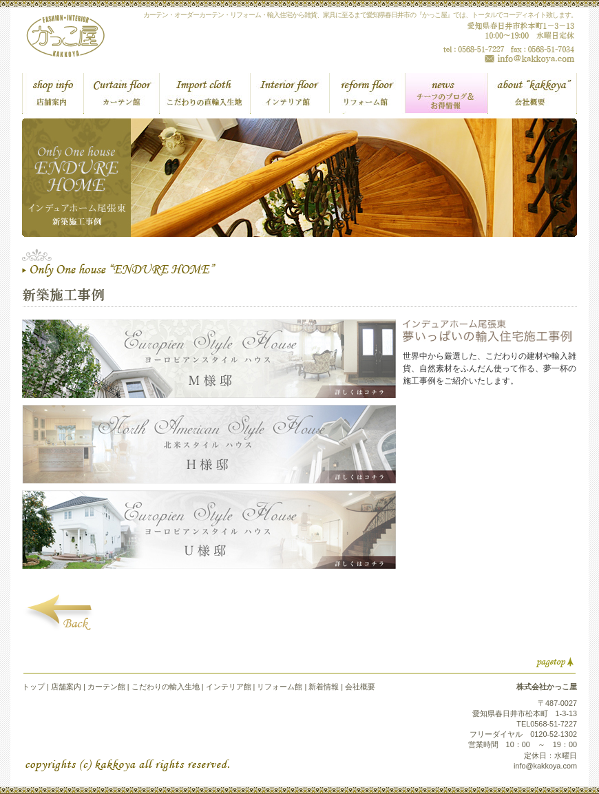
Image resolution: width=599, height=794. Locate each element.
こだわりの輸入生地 (166, 686)
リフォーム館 (279, 686)
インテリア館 (228, 686)
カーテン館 (106, 686)
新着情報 (322, 686)
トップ (33, 686)
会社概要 (360, 686)
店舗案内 (66, 686)
